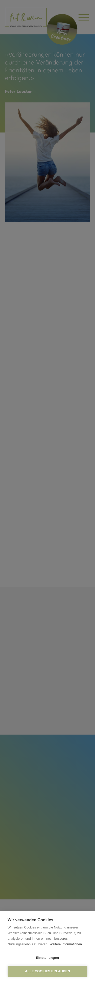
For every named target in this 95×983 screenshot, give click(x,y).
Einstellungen (47, 958)
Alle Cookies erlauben (47, 971)
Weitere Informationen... (67, 944)
